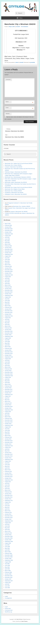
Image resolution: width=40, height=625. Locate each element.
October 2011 (8, 498)
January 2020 (8, 350)
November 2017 (8, 391)
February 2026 (8, 225)
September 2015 (9, 425)
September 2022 (9, 295)
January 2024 (8, 268)
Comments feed (8, 610)
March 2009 (8, 551)
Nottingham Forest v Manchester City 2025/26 (16, 194)
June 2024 (7, 259)
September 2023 (9, 275)
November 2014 (8, 442)
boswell (18, 26)
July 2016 (7, 413)
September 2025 (9, 233)
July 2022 (7, 298)
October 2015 (8, 423)
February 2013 (8, 471)
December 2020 (8, 331)
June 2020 (7, 341)
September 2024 (9, 254)
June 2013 (7, 464)
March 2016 (8, 416)
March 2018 (8, 384)
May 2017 (7, 399)
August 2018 (8, 377)
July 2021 (7, 319)
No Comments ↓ (25, 26)
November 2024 (8, 251)
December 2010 (8, 515)
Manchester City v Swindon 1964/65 (21, 206)
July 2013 (7, 463)
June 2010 (7, 526)
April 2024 (7, 263)
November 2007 (8, 577)
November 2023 (8, 271)
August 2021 (8, 317)
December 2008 (8, 555)
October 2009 (8, 539)
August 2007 (8, 582)
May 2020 (7, 343)
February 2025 (8, 245)
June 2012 (7, 485)
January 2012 (8, 493)
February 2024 (8, 266)
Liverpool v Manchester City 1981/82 (18, 211)
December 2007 (8, 575)
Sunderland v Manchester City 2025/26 (14, 192)
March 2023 (8, 285)
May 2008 (7, 567)
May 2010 (7, 527)
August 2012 (8, 481)
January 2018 (8, 387)
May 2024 (7, 261)
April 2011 (7, 509)
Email (7, 107)
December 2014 (8, 440)
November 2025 (8, 230)
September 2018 (9, 375)
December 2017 (8, 389)
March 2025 (8, 244)
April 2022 (7, 304)
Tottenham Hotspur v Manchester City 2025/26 (16, 172)
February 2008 (8, 572)
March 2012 (8, 490)
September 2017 (9, 394)
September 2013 (9, 459)
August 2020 (8, 338)
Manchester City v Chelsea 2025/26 (13, 190)
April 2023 (7, 283)
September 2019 (9, 357)
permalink (32, 62)
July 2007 (7, 584)
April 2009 (7, 550)
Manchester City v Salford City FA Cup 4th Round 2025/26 (18, 163)
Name (7, 101)
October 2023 (8, 273)
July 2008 (7, 563)
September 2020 (9, 336)
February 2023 (8, 286)
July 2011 (7, 504)
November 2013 (8, 456)
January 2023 (8, 288)
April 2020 (7, 345)
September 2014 (9, 445)
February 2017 (8, 403)
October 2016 (8, 408)
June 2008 (7, 565)
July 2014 (7, 449)
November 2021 (8, 312)
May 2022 (7, 302)
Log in (6, 606)
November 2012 (8, 476)
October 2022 (8, 293)
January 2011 (8, 514)
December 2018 (8, 372)
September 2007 (9, 580)
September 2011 (9, 500)
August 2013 (8, 461)
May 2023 (7, 281)
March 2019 (8, 367)
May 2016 (7, 415)
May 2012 (7, 486)
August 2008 (8, 562)
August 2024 (8, 256)
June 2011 (7, 505)
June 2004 (7, 587)
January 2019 (8, 370)
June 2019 (7, 362)
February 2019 (8, 368)
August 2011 (8, 502)
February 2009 (8, 553)
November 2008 (8, 556)
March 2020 (8, 346)
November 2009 (8, 538)
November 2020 (8, 333)
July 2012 (7, 483)
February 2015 (8, 437)
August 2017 (8, 396)
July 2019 (7, 360)
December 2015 (8, 420)
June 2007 (7, 586)
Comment (8, 79)
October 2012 (8, 478)
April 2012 (7, 488)
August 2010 (8, 522)
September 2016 (9, 409)
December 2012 (8, 474)
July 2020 (7, 339)
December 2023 (8, 269)
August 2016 (8, 411)
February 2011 (8, 512)
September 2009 (9, 541)
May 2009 (7, 548)
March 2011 (8, 510)
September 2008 (9, 560)
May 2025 (7, 240)
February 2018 (8, 386)
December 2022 (8, 290)
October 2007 (8, 579)
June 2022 (7, 300)
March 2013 (8, 469)
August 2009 (8, 543)
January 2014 (8, 452)
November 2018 (8, 374)
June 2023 (7, 280)
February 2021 (8, 327)
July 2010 (7, 524)
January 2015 (8, 439)
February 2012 (8, 491)
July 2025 (7, 237)
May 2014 (7, 450)
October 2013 (8, 457)
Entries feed (8, 608)
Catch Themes (24, 621)
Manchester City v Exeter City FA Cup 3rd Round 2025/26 (18, 187)
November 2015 (8, 422)
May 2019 (7, 363)
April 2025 (7, 242)
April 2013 (7, 468)
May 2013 (7, 466)
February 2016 (8, 418)
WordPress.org (8, 611)
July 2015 (7, 428)
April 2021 (7, 324)
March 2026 (8, 223)
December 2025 (8, 228)
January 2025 (8, 247)
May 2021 (7, 322)
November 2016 (8, 406)
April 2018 (7, 382)
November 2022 (8, 292)
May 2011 (7, 507)
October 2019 (8, 355)
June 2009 (7, 546)
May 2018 (7, 380)
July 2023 (7, 278)
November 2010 (8, 517)
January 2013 (8, 473)
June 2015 (7, 430)
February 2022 (8, 307)
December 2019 (8, 351)
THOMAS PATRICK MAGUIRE (12, 213)
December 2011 (8, 495)
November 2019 (8, 353)
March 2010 (8, 531)
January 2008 (8, 574)
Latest (16, 62)
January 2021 (8, 329)
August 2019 (8, 358)
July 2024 (7, 257)
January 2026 (8, 227)
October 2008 (8, 558)
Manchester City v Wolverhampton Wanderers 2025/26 (18, 177)
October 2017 (8, 392)
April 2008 (7, 568)
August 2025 (8, 235)
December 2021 (8, 310)
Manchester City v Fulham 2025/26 (13, 165)
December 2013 (8, 454)
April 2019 (7, 365)
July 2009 (7, 545)
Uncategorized (8, 598)
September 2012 (9, 480)
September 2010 (9, 521)
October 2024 (8, 252)
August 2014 (8, 447)
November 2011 (8, 497)
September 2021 (9, 316)
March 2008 (8, 570)
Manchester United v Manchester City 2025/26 (16, 182)
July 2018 (7, 379)
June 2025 (7, 239)
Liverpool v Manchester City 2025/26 (13, 166)
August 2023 (8, 276)
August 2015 (8, 427)
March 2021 (8, 326)
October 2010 (8, 519)
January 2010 (8, 534)
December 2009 (8, 536)
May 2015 (7, 432)
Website (8, 113)
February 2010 (8, 533)
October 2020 (8, 334)
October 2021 (8, 314)
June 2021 (7, 321)
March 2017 (8, 401)
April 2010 (7, 529)
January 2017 (8, 404)
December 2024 (8, 249)
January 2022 (8, 309)
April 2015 (7, 433)
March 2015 (8, 435)
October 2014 (8, 444)
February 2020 (8, 348)
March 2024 (8, 264)
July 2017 (7, 398)
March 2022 (8, 305)
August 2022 (8, 297)
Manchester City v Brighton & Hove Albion (15, 189)
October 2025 (8, 232)
